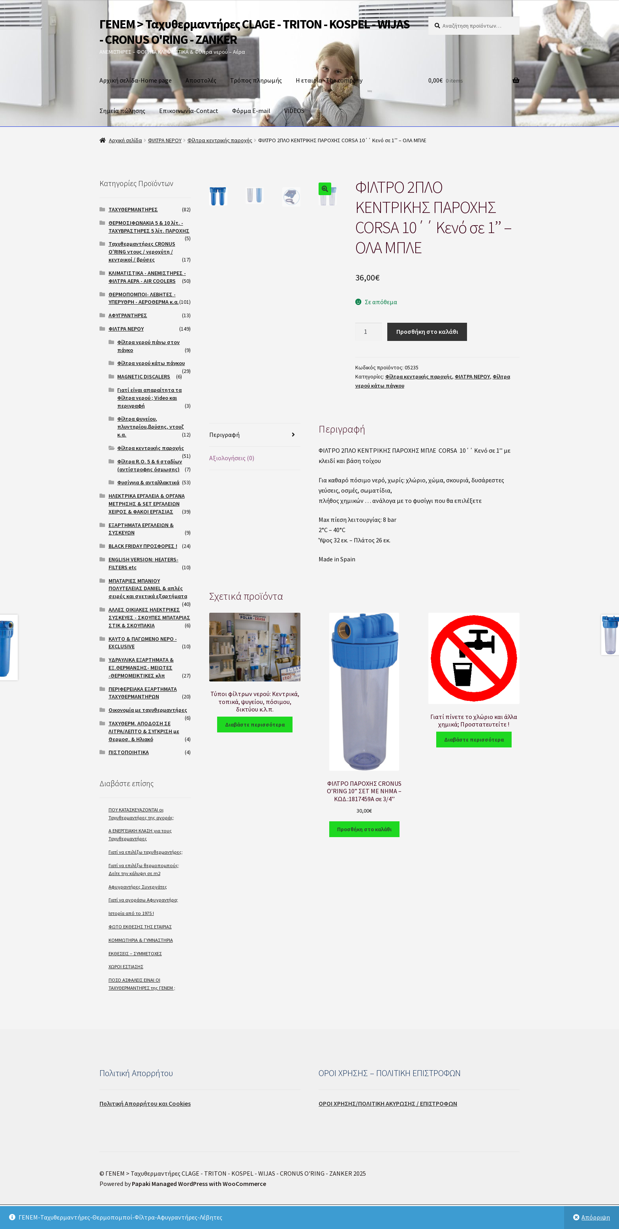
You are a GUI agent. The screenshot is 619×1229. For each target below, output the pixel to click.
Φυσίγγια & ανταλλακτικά (148, 482)
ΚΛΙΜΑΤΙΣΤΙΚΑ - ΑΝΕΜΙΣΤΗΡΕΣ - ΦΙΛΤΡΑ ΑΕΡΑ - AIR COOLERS (147, 276)
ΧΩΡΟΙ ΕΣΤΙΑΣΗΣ (126, 966)
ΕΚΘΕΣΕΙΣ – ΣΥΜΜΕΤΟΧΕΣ (135, 953)
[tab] (254, 435)
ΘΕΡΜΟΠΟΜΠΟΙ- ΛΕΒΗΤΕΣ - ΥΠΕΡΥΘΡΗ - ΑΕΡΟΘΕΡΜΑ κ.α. (144, 298)
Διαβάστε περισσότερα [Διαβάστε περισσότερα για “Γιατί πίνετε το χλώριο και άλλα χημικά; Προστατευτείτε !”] (474, 739)
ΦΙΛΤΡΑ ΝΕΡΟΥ (165, 140)
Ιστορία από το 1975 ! (131, 913)
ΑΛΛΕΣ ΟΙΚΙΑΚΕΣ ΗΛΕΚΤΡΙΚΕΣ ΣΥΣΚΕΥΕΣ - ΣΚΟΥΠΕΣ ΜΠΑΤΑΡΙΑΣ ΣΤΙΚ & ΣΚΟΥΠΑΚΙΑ (149, 617)
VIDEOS (294, 111)
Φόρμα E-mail (251, 111)
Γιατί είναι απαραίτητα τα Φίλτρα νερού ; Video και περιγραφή (149, 397)
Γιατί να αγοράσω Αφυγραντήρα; (143, 900)
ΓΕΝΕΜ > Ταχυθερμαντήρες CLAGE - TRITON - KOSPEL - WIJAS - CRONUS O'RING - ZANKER (254, 31)
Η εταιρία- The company (329, 80)
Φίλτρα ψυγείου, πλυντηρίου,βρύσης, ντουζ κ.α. (150, 426)
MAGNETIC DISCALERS (143, 376)
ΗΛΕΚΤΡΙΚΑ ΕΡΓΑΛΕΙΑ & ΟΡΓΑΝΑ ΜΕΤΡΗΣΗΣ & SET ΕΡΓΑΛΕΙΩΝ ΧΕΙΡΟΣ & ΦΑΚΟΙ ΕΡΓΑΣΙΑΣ (147, 503)
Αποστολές (201, 80)
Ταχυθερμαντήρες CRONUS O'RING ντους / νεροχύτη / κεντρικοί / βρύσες (142, 251)
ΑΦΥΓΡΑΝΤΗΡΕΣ (128, 315)
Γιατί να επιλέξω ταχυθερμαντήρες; (146, 852)
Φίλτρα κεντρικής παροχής (220, 140)
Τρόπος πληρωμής (256, 80)
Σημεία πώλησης (122, 111)
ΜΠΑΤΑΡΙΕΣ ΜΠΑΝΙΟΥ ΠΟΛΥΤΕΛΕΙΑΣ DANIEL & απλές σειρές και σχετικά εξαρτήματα (148, 588)
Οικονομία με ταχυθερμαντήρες (148, 709)
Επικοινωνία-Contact (188, 111)
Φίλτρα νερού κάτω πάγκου (151, 363)
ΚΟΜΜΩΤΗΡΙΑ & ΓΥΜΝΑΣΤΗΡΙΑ (141, 940)
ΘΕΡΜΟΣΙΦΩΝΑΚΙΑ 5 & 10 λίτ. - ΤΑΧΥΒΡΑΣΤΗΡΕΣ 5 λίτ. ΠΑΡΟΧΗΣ (149, 226)
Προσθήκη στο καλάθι (427, 331)
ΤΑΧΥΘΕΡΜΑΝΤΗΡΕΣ (133, 209)
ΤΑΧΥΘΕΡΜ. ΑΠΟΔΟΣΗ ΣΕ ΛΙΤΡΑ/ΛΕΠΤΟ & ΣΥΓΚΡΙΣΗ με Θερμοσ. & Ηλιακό (144, 731)
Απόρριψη (595, 1217)
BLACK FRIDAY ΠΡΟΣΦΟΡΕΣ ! (143, 546)
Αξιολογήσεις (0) (231, 458)
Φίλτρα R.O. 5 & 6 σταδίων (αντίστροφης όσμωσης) (149, 465)
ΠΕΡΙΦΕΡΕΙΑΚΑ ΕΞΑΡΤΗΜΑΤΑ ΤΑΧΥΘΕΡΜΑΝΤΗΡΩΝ (143, 692)
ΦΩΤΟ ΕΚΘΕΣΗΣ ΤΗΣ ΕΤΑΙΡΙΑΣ (140, 927)
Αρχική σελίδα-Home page (135, 80)
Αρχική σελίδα (125, 140)
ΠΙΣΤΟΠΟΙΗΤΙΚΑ (129, 752)
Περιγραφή (224, 435)
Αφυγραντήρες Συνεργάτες (138, 887)
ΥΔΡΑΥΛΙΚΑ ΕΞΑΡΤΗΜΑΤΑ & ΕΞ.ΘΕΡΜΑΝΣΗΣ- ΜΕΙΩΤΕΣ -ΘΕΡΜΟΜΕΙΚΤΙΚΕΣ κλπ (141, 667)
